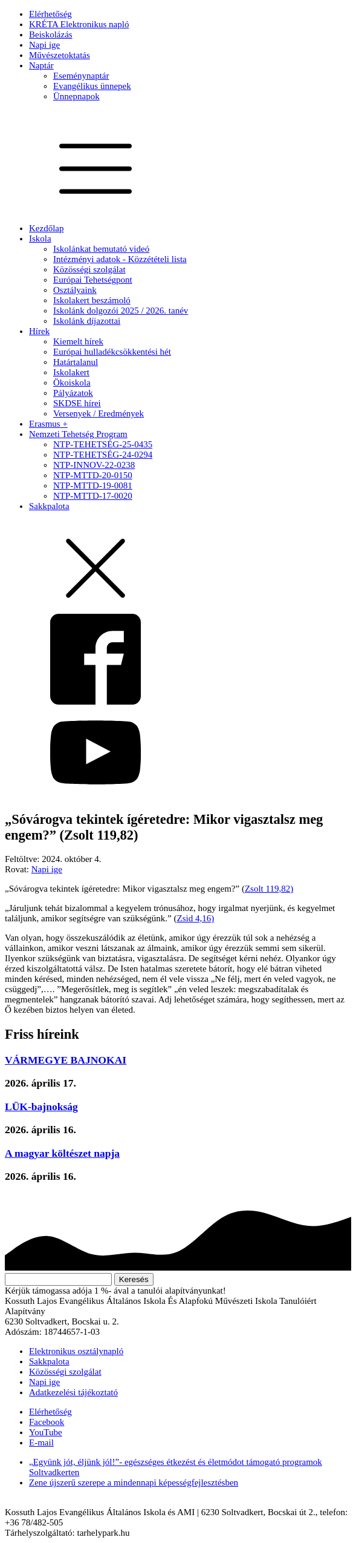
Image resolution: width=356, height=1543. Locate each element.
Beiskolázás (51, 34)
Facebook (46, 1422)
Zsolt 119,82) (269, 888)
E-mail (41, 1442)
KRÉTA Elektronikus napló (79, 24)
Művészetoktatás (59, 55)
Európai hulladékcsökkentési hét (112, 352)
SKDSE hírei (77, 403)
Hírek (39, 331)
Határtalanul (75, 362)
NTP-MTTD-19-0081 (92, 485)
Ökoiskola (72, 382)
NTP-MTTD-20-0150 (92, 475)
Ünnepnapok (76, 96)
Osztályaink (75, 290)
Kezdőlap (46, 228)
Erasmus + (48, 424)
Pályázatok (73, 393)
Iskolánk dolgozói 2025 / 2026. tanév (120, 310)
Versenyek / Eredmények (98, 413)
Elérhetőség (50, 14)
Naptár (41, 65)
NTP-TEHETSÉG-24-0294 (102, 454)
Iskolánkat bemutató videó (101, 249)
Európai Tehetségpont (92, 280)
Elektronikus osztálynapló (76, 1351)
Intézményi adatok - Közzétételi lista (120, 259)
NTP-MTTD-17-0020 (92, 496)
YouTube (45, 1432)
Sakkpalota (49, 506)
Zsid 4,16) (196, 918)
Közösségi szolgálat (89, 269)
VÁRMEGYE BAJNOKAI (65, 1060)
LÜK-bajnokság (41, 1106)
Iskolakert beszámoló (92, 300)
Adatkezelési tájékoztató (73, 1392)
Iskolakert (71, 372)
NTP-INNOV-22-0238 (94, 465)
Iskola (40, 238)
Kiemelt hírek (78, 341)
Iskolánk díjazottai (86, 321)
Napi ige (44, 45)
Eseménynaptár (81, 76)
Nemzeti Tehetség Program (78, 434)
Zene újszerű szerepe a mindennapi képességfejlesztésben (133, 1482)
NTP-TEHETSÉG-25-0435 (102, 444)
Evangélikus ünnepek (92, 86)
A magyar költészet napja (62, 1153)
